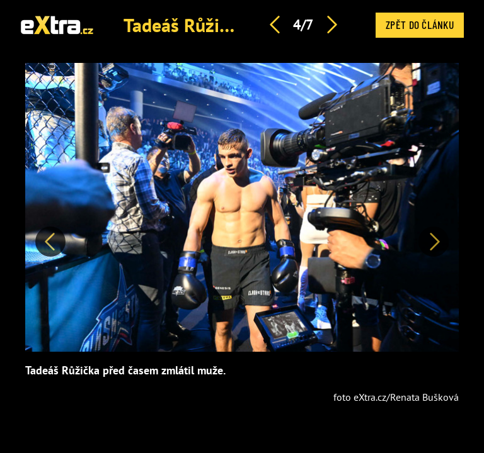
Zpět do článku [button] (420, 24)
